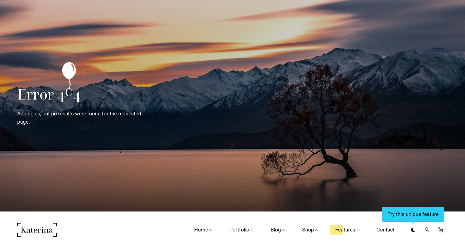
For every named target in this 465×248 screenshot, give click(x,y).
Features (348, 230)
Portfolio (242, 230)
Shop (310, 230)
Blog (278, 230)
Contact (386, 230)
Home (203, 230)
